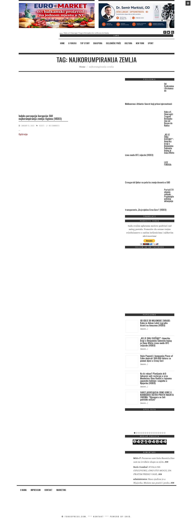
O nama (23, 490)
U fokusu (72, 43)
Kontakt (48, 490)
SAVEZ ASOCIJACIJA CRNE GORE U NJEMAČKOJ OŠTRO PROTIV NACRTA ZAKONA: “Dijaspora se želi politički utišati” (157, 395)
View (166, 466)
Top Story (85, 43)
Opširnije (23, 134)
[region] (57, 15)
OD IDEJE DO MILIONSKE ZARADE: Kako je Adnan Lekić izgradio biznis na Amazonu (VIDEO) (155, 323)
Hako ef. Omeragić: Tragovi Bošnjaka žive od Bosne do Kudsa (86, 33)
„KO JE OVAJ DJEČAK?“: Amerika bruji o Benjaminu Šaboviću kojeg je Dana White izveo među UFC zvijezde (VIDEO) (156, 341)
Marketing (61, 490)
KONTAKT (98, 516)
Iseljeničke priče (113, 43)
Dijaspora (97, 43)
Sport (151, 43)
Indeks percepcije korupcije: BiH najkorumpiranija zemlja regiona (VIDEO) (40, 117)
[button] (57, 15)
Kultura (128, 43)
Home (62, 43)
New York (140, 43)
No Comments (54, 126)
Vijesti (41, 126)
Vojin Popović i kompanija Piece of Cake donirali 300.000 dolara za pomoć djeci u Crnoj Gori (156, 358)
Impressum (35, 490)
